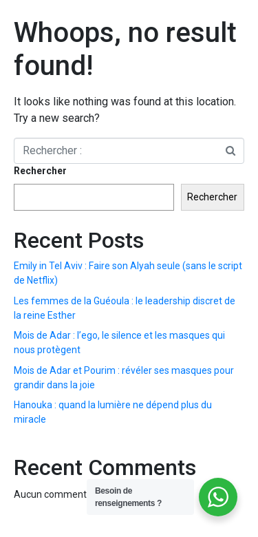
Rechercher (40, 170)
